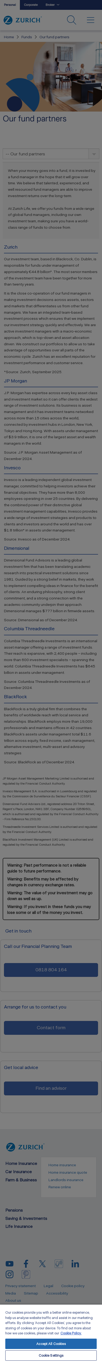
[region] (51, 1333)
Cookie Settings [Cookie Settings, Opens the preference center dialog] (51, 1355)
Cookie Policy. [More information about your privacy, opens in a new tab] (71, 1333)
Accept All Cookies (50, 1344)
